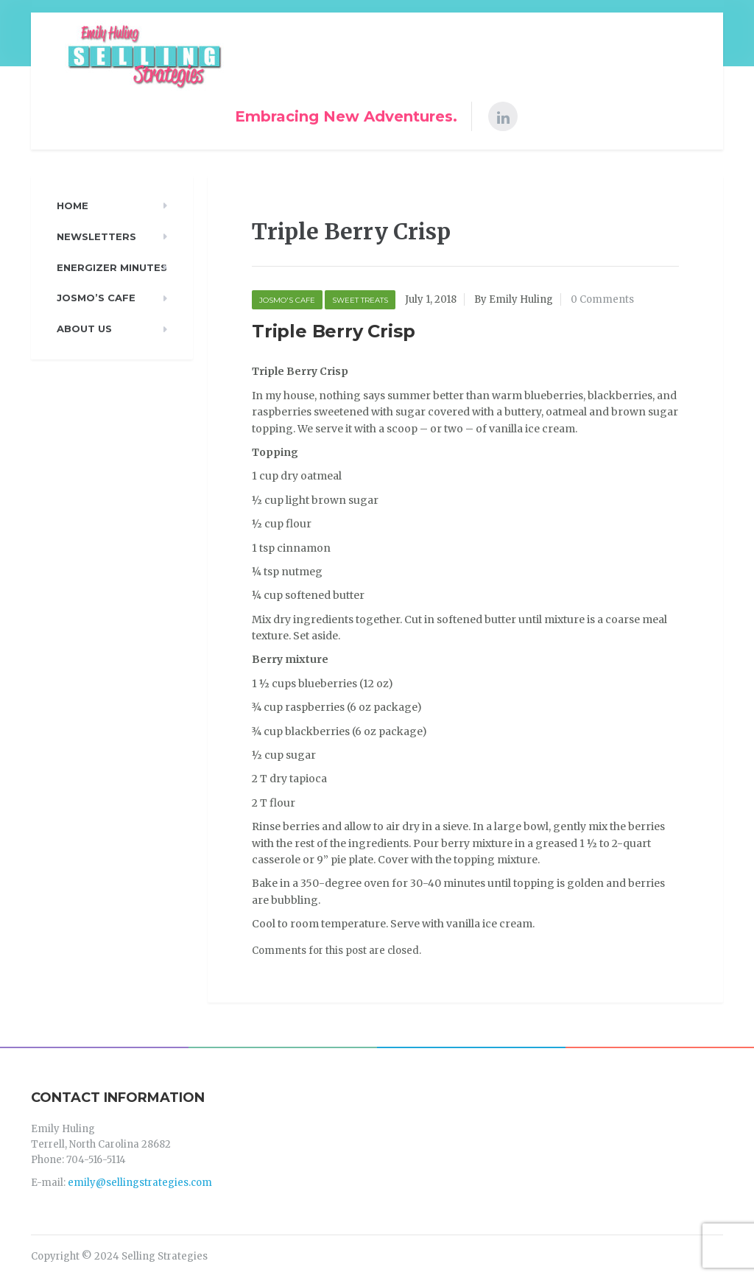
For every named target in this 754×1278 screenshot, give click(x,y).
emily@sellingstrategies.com (140, 1182)
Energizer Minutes (112, 267)
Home (72, 205)
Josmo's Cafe (287, 300)
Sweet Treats (360, 300)
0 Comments (602, 299)
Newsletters (96, 236)
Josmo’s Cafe (96, 297)
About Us (84, 328)
